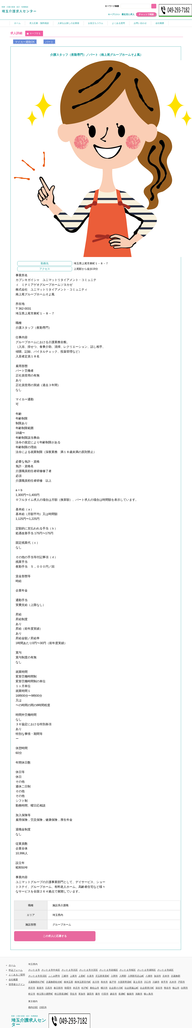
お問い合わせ (140, 23)
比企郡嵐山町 (132, 988)
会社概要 (159, 23)
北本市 (165, 976)
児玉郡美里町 (102, 976)
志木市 (172, 982)
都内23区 (33, 1007)
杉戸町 (84, 988)
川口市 (147, 982)
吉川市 (95, 982)
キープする (33, 33)
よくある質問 (118, 23)
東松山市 (94, 988)
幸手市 (164, 982)
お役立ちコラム (95, 23)
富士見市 (138, 982)
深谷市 (158, 988)
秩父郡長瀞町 (61, 993)
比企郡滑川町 (147, 988)
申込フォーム (16, 970)
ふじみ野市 (54, 976)
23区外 (43, 1007)
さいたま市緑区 (165, 970)
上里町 (81, 976)
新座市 (40, 988)
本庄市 (76, 988)
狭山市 (175, 988)
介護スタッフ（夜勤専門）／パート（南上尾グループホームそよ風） (96, 54)
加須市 (157, 976)
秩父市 (31, 993)
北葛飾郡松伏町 (54, 982)
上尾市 (73, 976)
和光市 (104, 982)
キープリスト (114, 14)
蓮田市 (90, 993)
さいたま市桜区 (127, 970)
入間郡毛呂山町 (136, 976)
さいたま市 (34, 970)
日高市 (48, 988)
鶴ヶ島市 (148, 993)
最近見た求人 (128, 14)
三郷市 (64, 976)
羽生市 (73, 993)
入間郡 (122, 976)
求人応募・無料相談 (39, 23)
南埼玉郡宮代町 (83, 982)
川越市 (155, 982)
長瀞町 (121, 993)
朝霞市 (67, 988)
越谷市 (113, 993)
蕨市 (97, 993)
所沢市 (31, 988)
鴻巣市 (138, 993)
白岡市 (184, 988)
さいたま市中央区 (50, 970)
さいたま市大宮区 (88, 970)
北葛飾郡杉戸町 (36, 982)
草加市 (81, 993)
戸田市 (181, 982)
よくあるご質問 (17, 974)
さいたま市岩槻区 (108, 970)
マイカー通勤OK (25, 41)
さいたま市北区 (69, 970)
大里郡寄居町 (125, 982)
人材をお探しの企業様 (68, 23)
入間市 (114, 976)
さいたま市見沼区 (37, 976)
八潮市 (148, 976)
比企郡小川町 (116, 988)
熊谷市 (167, 988)
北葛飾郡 (175, 976)
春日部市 (58, 988)
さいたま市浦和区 (146, 970)
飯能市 (130, 993)
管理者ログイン (17, 984)
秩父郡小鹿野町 (45, 993)
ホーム (17, 23)
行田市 (104, 993)
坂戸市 (112, 982)
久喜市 (90, 976)
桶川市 (104, 988)
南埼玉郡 (68, 982)
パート (49, 41)
